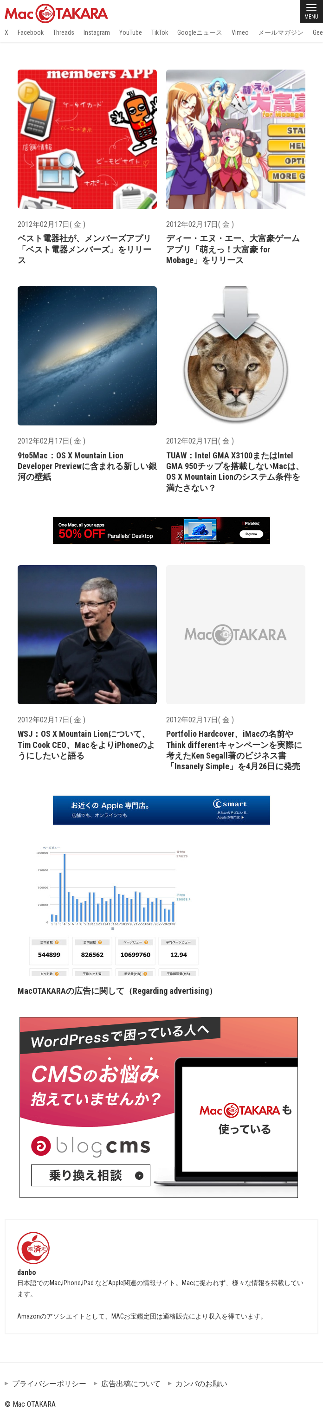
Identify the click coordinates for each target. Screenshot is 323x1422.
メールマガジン (281, 32)
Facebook (31, 32)
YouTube (130, 32)
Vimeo (240, 32)
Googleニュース (199, 32)
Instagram (97, 32)
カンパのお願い (201, 1383)
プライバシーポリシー (49, 1383)
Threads (63, 32)
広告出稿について (131, 1383)
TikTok (159, 32)
